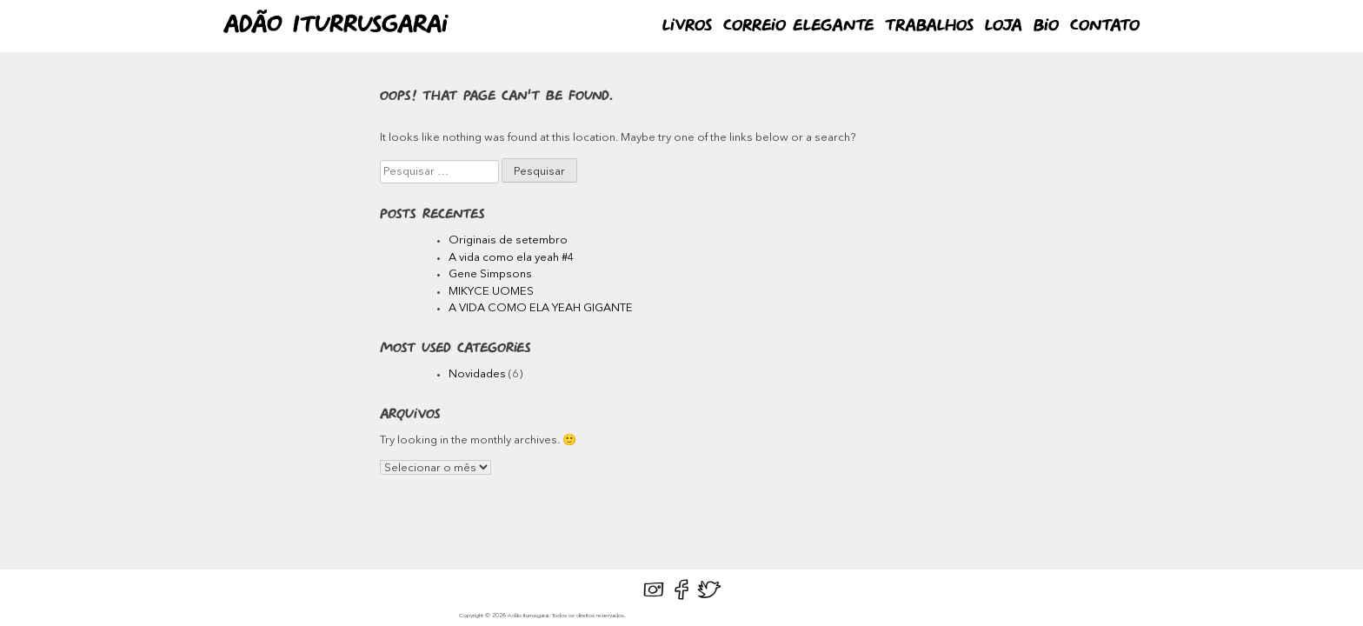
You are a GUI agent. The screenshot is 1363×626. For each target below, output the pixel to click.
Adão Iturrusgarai (335, 26)
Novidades (477, 374)
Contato (1105, 26)
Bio (1046, 26)
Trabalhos (929, 26)
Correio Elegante (798, 26)
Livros (687, 26)
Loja (1003, 26)
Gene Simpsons (490, 274)
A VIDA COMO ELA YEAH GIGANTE (541, 308)
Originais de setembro (508, 240)
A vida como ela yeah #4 (512, 257)
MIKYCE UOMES (491, 291)
